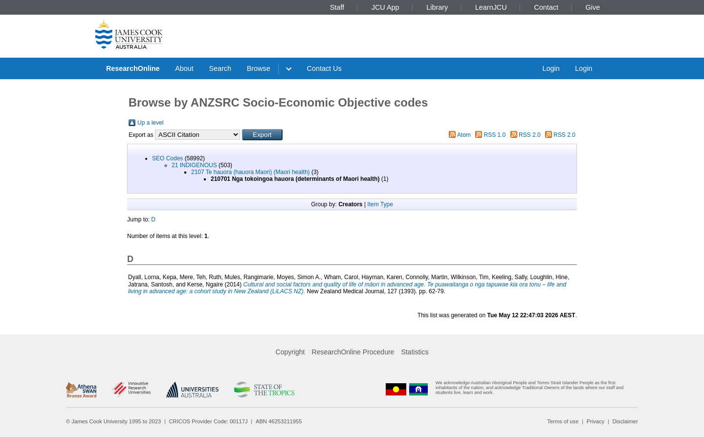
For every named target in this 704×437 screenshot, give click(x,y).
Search (220, 68)
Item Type (380, 204)
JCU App (385, 7)
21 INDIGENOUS (194, 165)
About (184, 68)
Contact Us (324, 68)
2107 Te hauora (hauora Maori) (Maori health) (250, 172)
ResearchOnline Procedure (353, 352)
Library (437, 7)
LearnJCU (491, 7)
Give (593, 7)
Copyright (290, 352)
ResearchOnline (133, 68)
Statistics (414, 352)
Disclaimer (625, 421)
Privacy (596, 421)
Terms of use (562, 421)
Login (550, 68)
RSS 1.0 (495, 134)
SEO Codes (167, 158)
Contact (546, 7)
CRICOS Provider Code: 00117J (208, 421)
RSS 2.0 (530, 134)
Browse (258, 68)
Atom (464, 134)
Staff (337, 7)
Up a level (150, 122)
